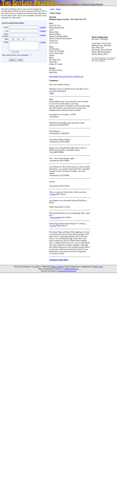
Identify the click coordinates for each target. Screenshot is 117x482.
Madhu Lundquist (57, 267)
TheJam (53, 194)
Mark (52, 93)
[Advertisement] (23, 85)
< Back (51, 9)
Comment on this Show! (58, 260)
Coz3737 (53, 226)
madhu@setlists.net (71, 269)
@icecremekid (55, 217)
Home (58, 9)
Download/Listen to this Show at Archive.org (66, 76)
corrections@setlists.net (67, 271)
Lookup (43, 27)
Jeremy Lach (98, 267)
